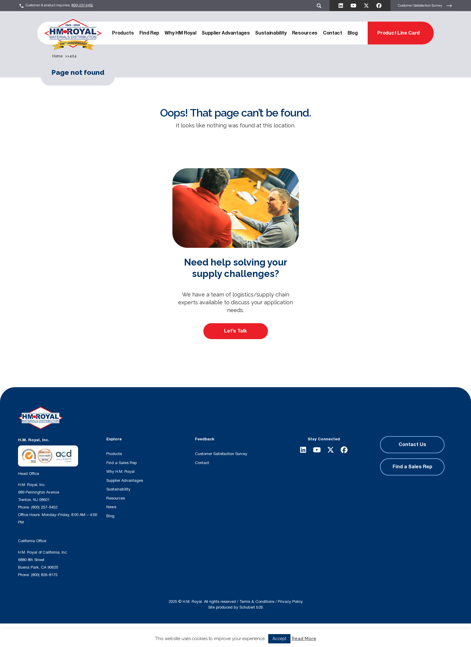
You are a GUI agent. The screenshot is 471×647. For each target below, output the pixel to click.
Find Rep (149, 33)
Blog (353, 33)
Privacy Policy (290, 602)
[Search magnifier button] (199, 635)
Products (123, 33)
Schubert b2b (251, 607)
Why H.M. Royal (120, 472)
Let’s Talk (235, 331)
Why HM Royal (180, 33)
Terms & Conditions (256, 602)
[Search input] (138, 635)
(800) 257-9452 (82, 5)
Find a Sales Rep (121, 463)
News (111, 507)
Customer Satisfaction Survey (425, 6)
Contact (332, 33)
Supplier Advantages (226, 33)
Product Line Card (398, 33)
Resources (305, 33)
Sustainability (271, 33)
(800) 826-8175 (44, 575)
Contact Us (412, 444)
